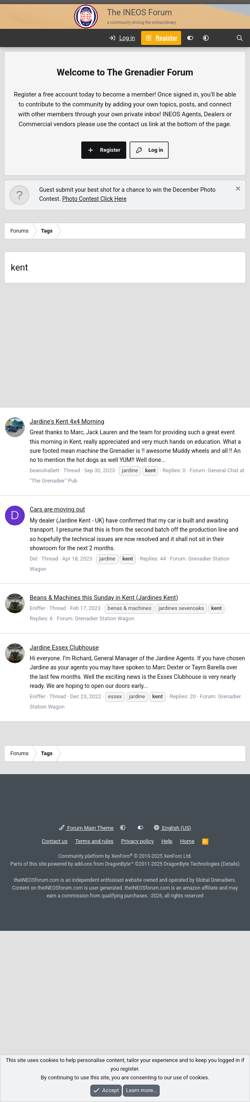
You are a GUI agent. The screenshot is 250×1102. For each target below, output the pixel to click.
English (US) (172, 828)
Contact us (55, 841)
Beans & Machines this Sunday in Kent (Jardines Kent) (104, 597)
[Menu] (11, 38)
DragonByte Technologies (192, 864)
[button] (206, 38)
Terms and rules (94, 841)
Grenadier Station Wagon (104, 618)
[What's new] (222, 38)
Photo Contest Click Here (94, 198)
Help (166, 841)
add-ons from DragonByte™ (104, 864)
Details (230, 864)
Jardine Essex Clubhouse (64, 647)
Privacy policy (137, 841)
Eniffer (37, 608)
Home (187, 841)
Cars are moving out (57, 509)
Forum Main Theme (86, 828)
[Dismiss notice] (237, 189)
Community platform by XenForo (125, 856)
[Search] (239, 38)
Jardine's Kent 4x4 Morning (67, 421)
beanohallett (44, 470)
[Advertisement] (125, 345)
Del (34, 559)
